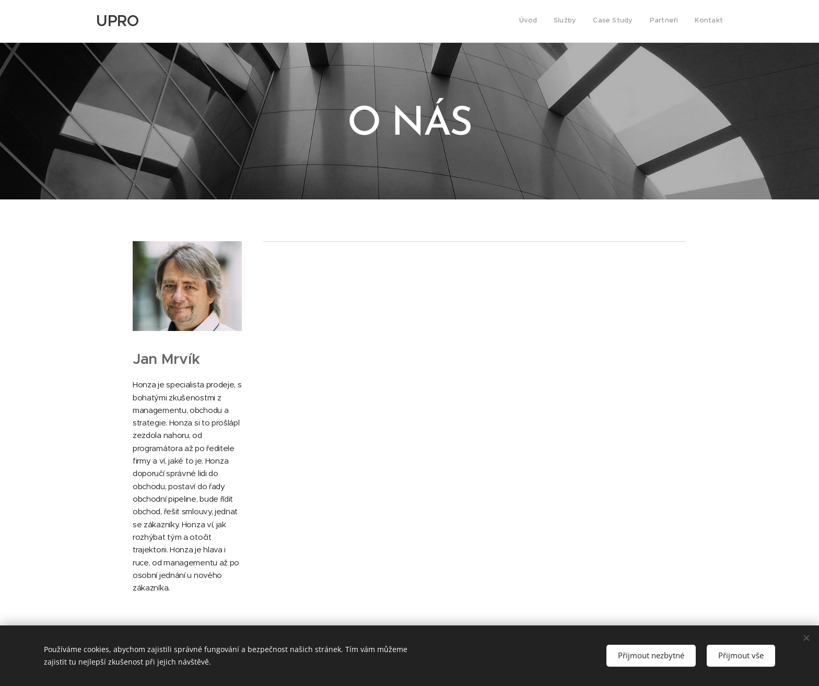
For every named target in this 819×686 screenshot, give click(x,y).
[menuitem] (658, 21)
